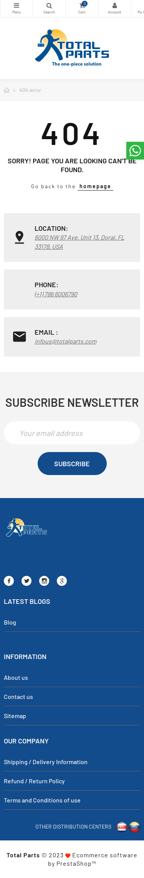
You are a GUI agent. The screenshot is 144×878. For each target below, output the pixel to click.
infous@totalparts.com (65, 341)
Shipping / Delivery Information (46, 761)
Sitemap (15, 715)
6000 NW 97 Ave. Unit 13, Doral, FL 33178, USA (79, 241)
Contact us (18, 696)
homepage (95, 186)
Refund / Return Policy (34, 780)
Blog (10, 622)
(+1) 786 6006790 (56, 294)
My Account (114, 5)
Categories (16, 5)
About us (16, 677)
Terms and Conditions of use (42, 800)
